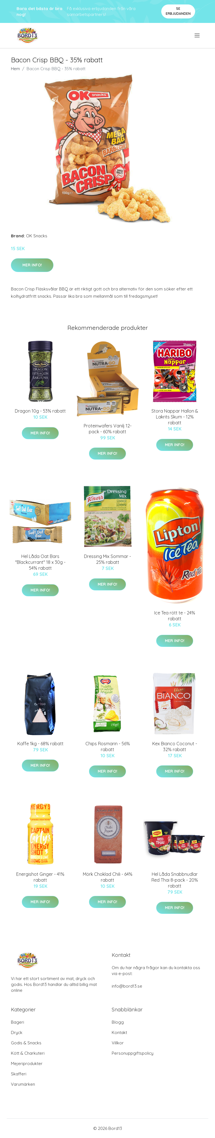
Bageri (17, 1022)
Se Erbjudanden (178, 11)
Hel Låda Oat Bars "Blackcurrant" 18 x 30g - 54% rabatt (40, 562)
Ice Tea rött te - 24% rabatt (174, 615)
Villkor (118, 1042)
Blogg (118, 1022)
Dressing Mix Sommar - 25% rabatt (107, 559)
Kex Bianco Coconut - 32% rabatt (174, 746)
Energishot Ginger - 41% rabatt (40, 877)
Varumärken (23, 1084)
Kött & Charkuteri (28, 1053)
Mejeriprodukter (27, 1063)
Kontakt (119, 1032)
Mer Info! (32, 265)
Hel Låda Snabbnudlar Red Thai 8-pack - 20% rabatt (174, 880)
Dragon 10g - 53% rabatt (40, 411)
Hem (15, 68)
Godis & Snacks (26, 1042)
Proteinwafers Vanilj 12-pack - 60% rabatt (108, 428)
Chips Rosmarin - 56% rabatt (107, 746)
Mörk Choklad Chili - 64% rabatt (107, 877)
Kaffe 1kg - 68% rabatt (40, 743)
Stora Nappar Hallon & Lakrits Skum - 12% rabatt (174, 416)
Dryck (16, 1032)
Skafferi (18, 1074)
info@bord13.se (127, 986)
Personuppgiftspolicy (132, 1053)
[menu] (197, 35)
